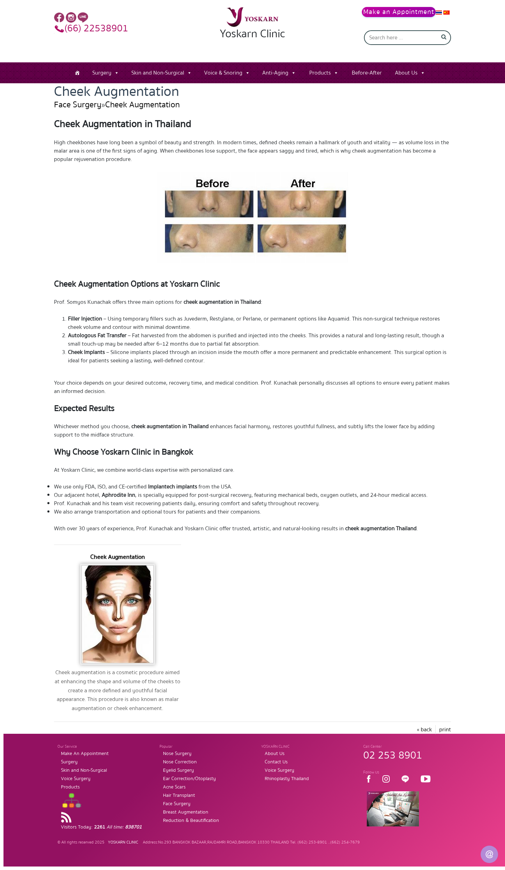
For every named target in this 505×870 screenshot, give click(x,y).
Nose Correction (180, 762)
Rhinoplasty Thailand (287, 779)
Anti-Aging (275, 72)
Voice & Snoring (223, 72)
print (445, 729)
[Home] (77, 73)
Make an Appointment (398, 12)
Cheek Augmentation (142, 104)
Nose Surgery (177, 753)
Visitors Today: (101, 827)
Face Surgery (77, 104)
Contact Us (276, 762)
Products (320, 72)
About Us (406, 72)
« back (424, 729)
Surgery (101, 72)
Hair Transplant (179, 795)
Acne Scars (174, 787)
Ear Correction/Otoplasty (189, 779)
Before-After (367, 72)
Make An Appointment (85, 753)
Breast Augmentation (185, 812)
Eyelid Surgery (178, 770)
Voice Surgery (76, 779)
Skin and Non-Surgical (157, 72)
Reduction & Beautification (191, 820)
